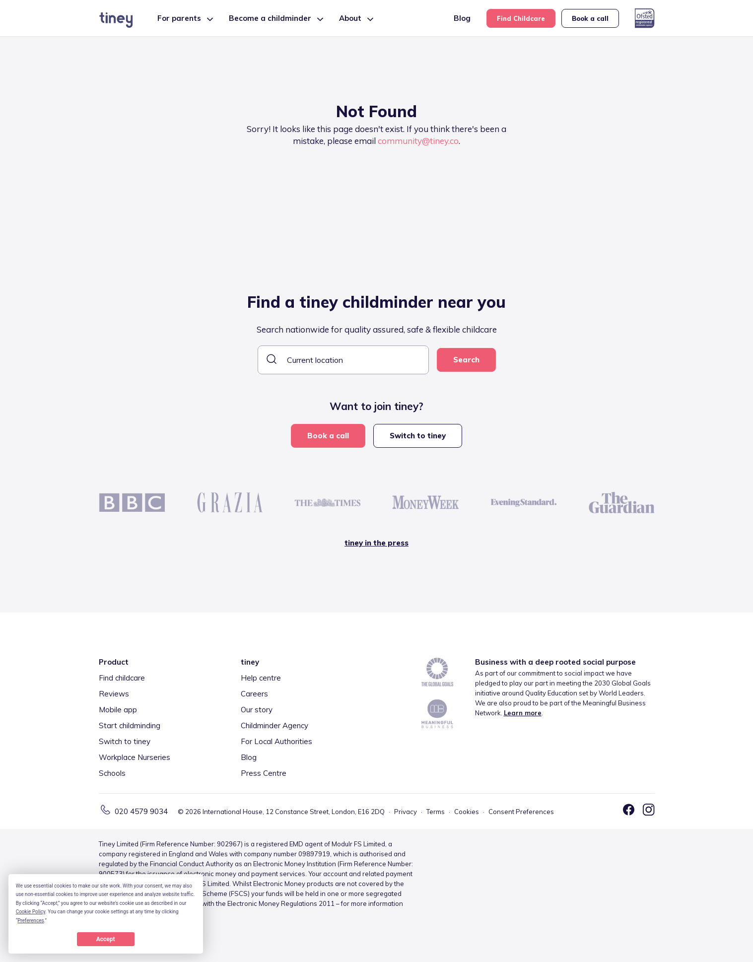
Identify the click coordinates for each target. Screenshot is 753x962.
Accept (105, 939)
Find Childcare (521, 18)
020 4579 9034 (141, 811)
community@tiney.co (418, 141)
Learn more (523, 713)
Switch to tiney (418, 435)
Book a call (590, 18)
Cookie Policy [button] (30, 911)
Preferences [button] (30, 920)
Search (466, 359)
